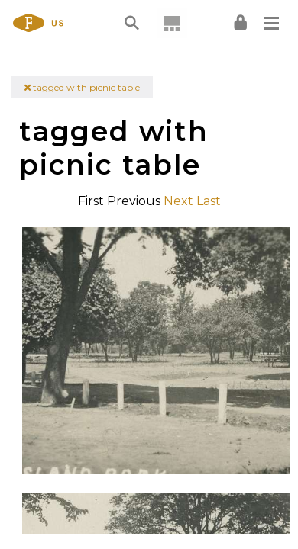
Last (208, 201)
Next (178, 201)
